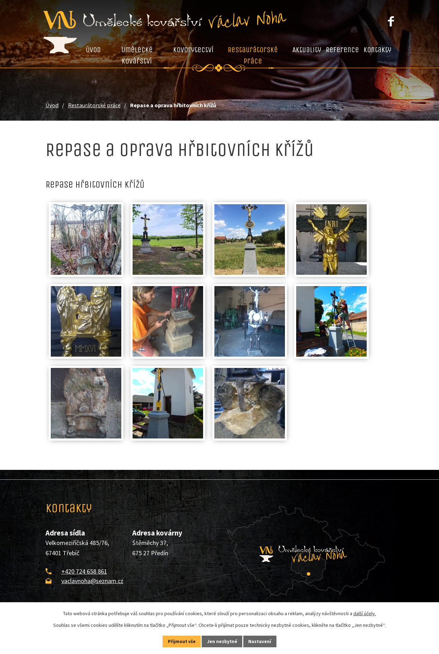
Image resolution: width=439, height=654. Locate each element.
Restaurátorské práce (253, 55)
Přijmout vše (176, 641)
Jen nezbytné (222, 641)
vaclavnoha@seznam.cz (92, 581)
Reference (342, 49)
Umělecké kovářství (137, 55)
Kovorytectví (193, 49)
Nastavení (265, 641)
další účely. (364, 613)
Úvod (93, 49)
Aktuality (306, 49)
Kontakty (377, 49)
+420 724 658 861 (84, 571)
